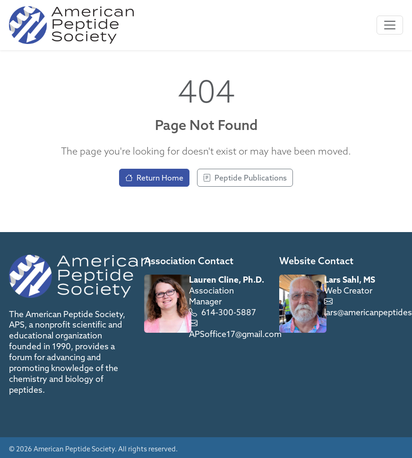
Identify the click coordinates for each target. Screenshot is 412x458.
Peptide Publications (245, 177)
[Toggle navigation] (390, 25)
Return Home (154, 177)
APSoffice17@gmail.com (235, 333)
